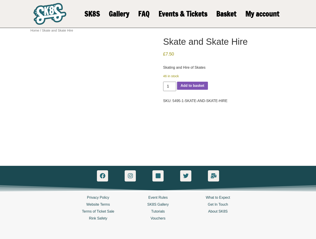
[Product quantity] (169, 86)
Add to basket (192, 85)
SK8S (92, 14)
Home (34, 30)
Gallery (119, 14)
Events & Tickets (182, 14)
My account (262, 14)
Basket (226, 14)
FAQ (143, 14)
